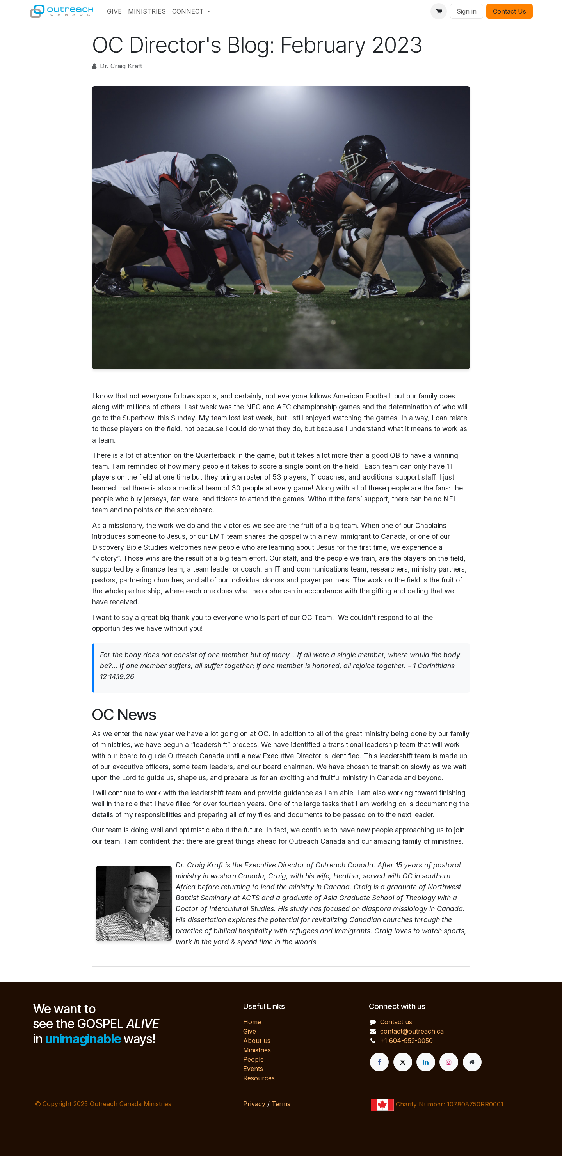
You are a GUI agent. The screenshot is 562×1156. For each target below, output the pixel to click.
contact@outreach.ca (412, 1031)
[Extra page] (472, 1062)
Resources (259, 1078)
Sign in (467, 11)
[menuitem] (114, 11)
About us (256, 1040)
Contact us (396, 1022)
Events (253, 1069)
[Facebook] (379, 1062)
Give (249, 1031)
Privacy (254, 1104)
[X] (402, 1062)
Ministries (257, 1050)
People (253, 1059)
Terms (281, 1104)
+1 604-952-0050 (406, 1040)
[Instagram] (448, 1062)
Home (252, 1022)
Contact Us (509, 11)
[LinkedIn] (425, 1062)
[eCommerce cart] (438, 11)
